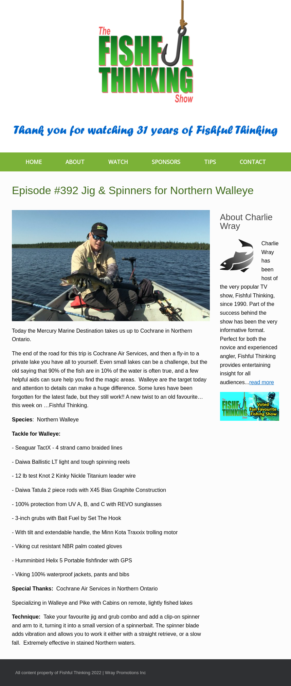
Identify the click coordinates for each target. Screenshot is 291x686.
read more (261, 382)
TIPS (210, 162)
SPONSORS (166, 162)
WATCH (118, 162)
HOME (33, 162)
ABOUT (75, 162)
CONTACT (253, 162)
